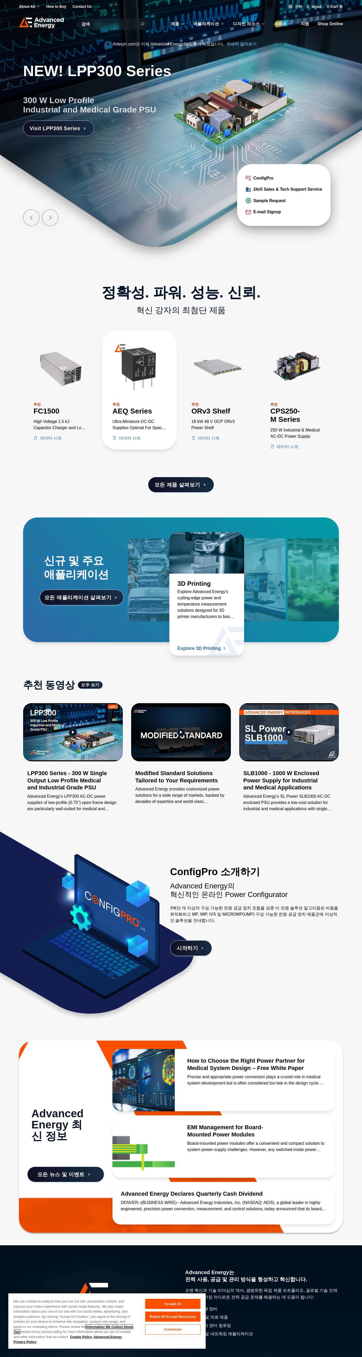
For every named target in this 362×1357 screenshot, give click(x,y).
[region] (107, 1321)
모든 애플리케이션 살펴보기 (81, 597)
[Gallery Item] (73, 764)
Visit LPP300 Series (59, 128)
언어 (296, 6)
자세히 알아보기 (241, 44)
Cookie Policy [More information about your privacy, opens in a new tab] (81, 1337)
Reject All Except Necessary (173, 1317)
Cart (334, 6)
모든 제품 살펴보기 (181, 485)
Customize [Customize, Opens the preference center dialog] (173, 1329)
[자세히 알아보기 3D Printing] (206, 553)
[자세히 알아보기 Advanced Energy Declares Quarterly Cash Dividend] (223, 1194)
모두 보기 (90, 685)
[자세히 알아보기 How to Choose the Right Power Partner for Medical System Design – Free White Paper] (143, 1080)
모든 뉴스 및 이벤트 (64, 1174)
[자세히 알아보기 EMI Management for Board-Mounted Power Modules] (143, 1146)
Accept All (172, 1304)
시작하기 (191, 948)
